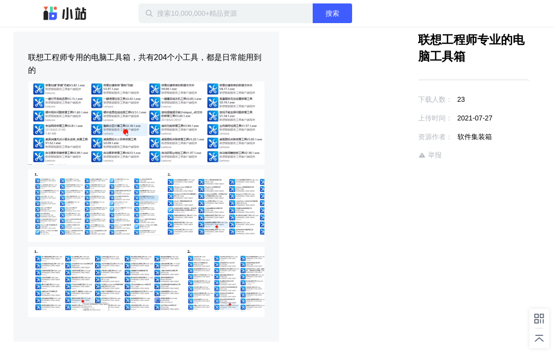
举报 (401, 155)
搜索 (364, 13)
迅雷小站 (65, 13)
